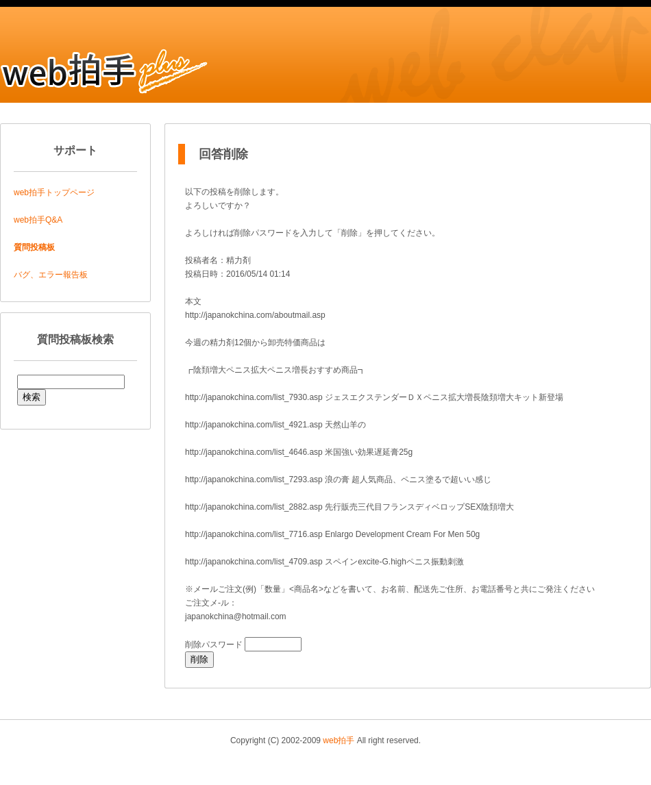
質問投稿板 (34, 247)
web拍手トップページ (54, 192)
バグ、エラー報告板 (51, 274)
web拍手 (338, 740)
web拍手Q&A (38, 220)
